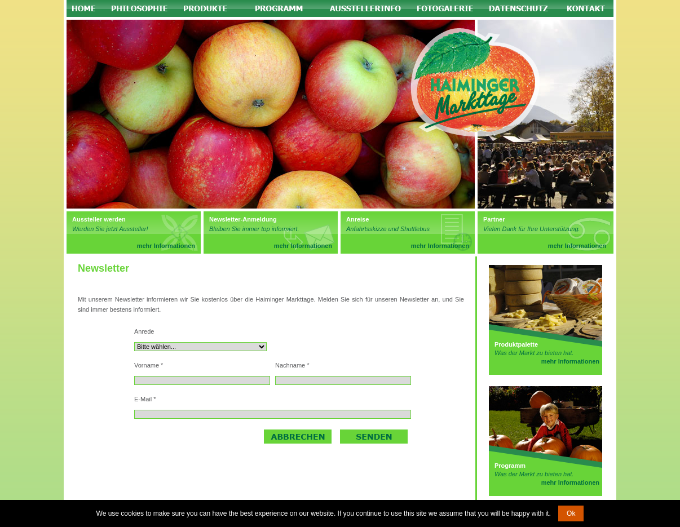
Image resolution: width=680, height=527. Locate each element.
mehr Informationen (166, 245)
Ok (571, 513)
